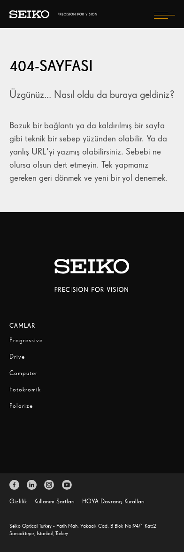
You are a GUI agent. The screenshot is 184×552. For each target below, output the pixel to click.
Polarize (21, 405)
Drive (17, 356)
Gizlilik (18, 501)
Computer (23, 372)
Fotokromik (25, 389)
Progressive (26, 340)
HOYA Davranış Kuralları (113, 501)
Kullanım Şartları (54, 501)
